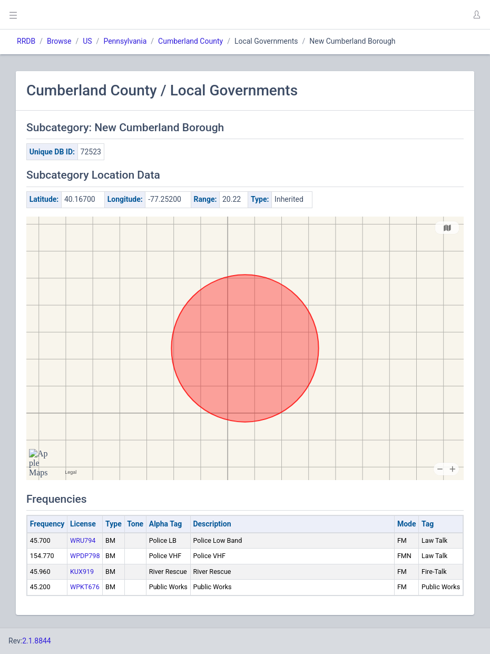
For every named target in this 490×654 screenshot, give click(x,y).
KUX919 (82, 571)
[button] (476, 14)
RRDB (26, 41)
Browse (59, 41)
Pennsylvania (124, 41)
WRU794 (82, 540)
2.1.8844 (36, 641)
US (87, 41)
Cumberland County (190, 41)
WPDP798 (85, 556)
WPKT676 (85, 587)
